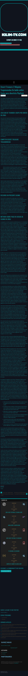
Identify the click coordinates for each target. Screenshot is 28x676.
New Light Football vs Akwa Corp (14, 512)
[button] (6, 43)
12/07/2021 (14, 554)
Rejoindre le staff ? (14, 647)
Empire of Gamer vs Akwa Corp (14, 564)
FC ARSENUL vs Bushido (14, 551)
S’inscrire (3, 619)
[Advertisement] (14, 65)
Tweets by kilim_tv (4, 612)
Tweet (2, 488)
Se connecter (4, 617)
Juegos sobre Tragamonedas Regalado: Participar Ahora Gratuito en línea (7, 494)
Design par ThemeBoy (4, 672)
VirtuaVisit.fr (16, 663)
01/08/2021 (14, 528)
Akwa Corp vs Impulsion (14, 525)
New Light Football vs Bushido (14, 538)
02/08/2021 (14, 516)
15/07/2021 (14, 541)
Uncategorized (24, 95)
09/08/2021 (14, 503)
